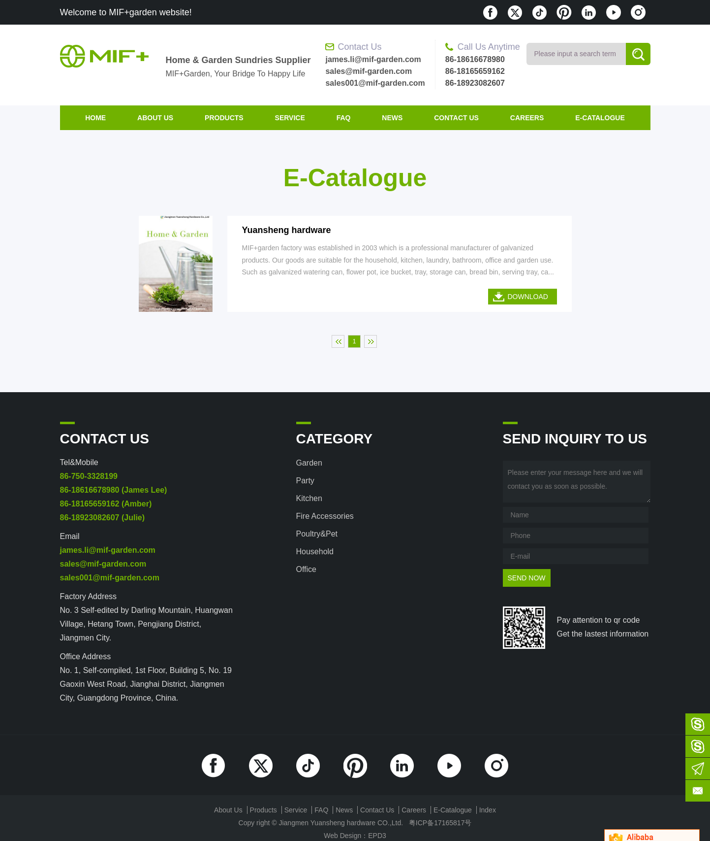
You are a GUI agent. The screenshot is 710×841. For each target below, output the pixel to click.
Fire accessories (325, 516)
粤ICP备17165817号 (440, 823)
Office (306, 569)
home (95, 118)
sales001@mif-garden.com (375, 83)
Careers (527, 118)
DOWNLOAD (528, 297)
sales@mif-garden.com (368, 71)
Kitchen (309, 498)
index (487, 810)
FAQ (344, 118)
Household (315, 551)
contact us (456, 118)
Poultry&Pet (317, 534)
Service (290, 118)
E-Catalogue (600, 118)
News (392, 118)
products (224, 118)
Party (305, 480)
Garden (309, 463)
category (334, 438)
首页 (338, 341)
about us (155, 118)
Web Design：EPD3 (355, 836)
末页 (370, 341)
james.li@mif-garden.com (373, 59)
